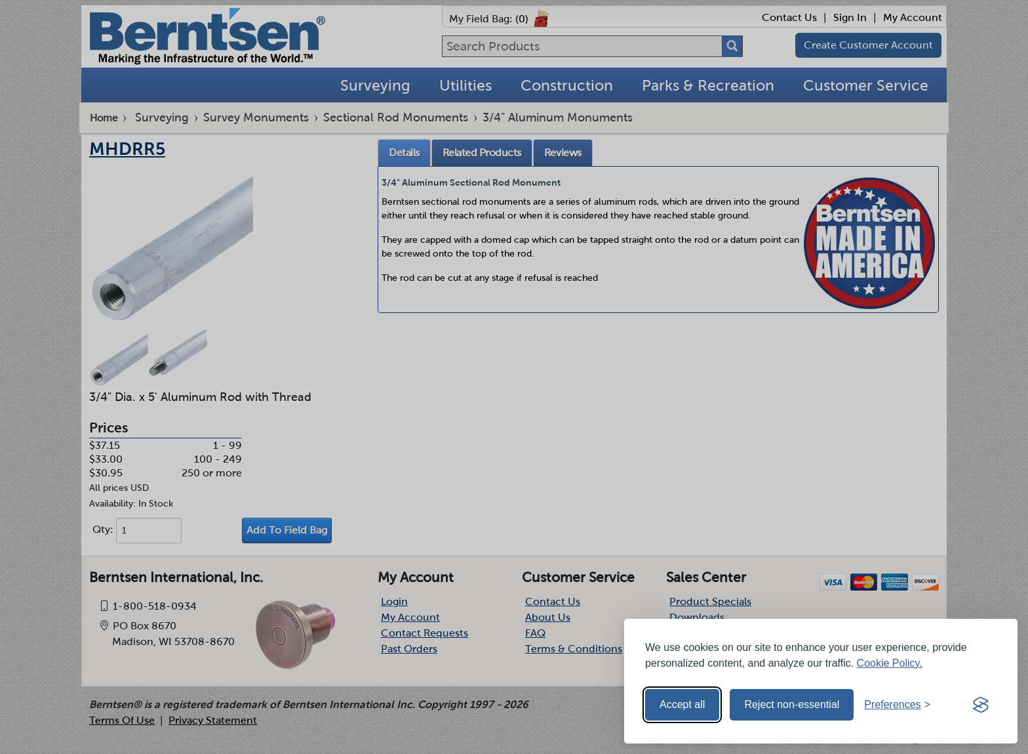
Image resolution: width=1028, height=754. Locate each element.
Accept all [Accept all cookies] (682, 704)
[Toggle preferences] (897, 705)
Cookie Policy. (889, 663)
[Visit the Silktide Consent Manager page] (981, 705)
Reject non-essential (791, 704)
